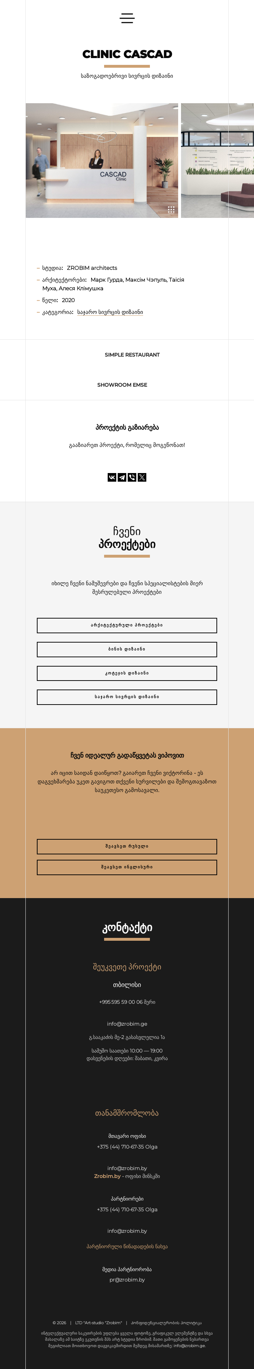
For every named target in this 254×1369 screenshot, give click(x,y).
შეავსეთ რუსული (127, 846)
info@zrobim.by (127, 1168)
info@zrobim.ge (127, 1024)
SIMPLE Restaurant (132, 355)
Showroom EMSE (122, 385)
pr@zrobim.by (127, 1280)
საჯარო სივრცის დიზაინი (127, 697)
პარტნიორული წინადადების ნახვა (127, 1246)
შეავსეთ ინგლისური (127, 867)
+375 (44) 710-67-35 (120, 1147)
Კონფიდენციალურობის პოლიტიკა (166, 1323)
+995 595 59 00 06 (120, 1002)
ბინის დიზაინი (127, 649)
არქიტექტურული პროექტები (127, 625)
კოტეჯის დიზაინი (127, 673)
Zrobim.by (107, 1176)
